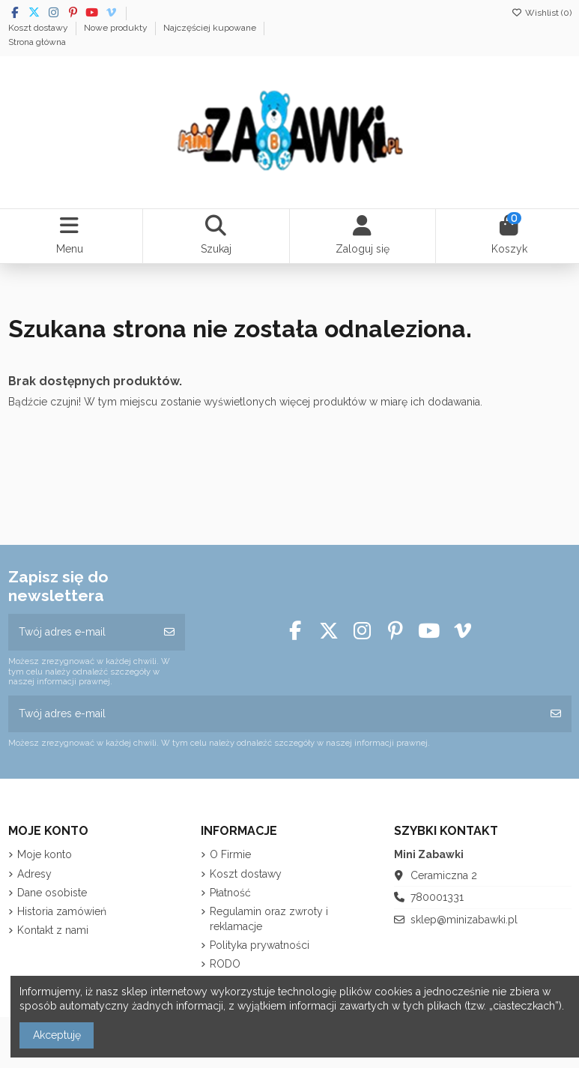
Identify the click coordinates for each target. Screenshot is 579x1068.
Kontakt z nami (52, 930)
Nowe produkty (117, 27)
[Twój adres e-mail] (81, 632)
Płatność (230, 893)
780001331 (437, 897)
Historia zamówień (61, 911)
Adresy (34, 874)
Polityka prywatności (259, 945)
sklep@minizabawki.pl (464, 920)
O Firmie (230, 854)
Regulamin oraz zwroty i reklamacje (269, 918)
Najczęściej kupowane (210, 27)
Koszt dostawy (39, 27)
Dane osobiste (52, 893)
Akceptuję (57, 1035)
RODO (225, 964)
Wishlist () (542, 12)
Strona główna (37, 42)
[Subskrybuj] (169, 632)
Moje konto (44, 854)
